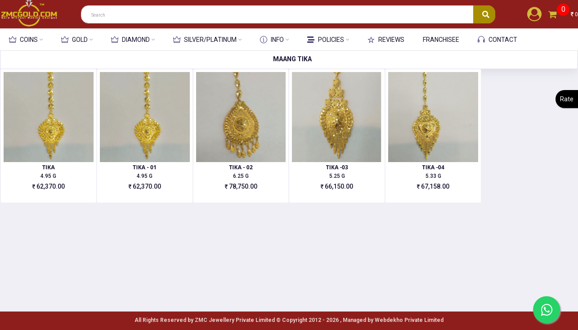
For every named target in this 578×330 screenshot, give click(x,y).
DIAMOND (130, 39)
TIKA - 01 (145, 167)
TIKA (48, 167)
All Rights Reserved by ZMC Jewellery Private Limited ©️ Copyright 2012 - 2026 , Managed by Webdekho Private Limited (289, 320)
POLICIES (325, 40)
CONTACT (497, 39)
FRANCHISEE (441, 39)
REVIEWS (385, 39)
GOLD (74, 39)
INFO (272, 39)
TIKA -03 (337, 167)
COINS (23, 39)
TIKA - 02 (241, 167)
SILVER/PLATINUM (205, 39)
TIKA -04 (433, 167)
